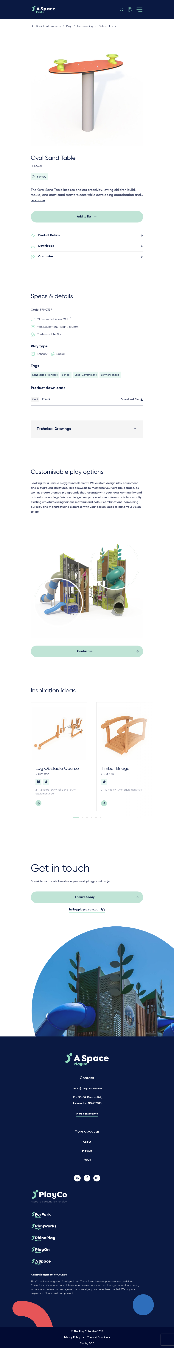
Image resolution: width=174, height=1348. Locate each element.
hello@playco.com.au (87, 1088)
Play (68, 26)
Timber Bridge (115, 770)
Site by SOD (87, 1343)
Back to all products (45, 26)
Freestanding (85, 26)
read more (38, 200)
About (87, 1142)
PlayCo (87, 1150)
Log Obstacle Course (57, 770)
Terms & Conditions (98, 1337)
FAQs (87, 1159)
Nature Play (106, 26)
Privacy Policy (72, 1337)
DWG (46, 401)
